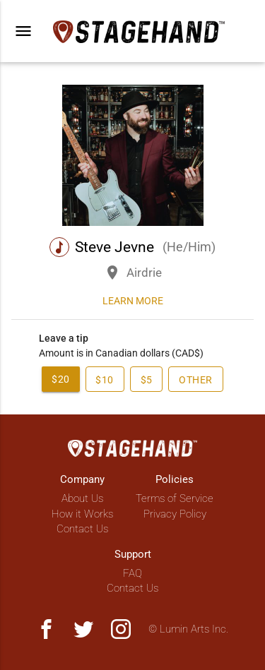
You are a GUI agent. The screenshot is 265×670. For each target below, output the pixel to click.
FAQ (132, 573)
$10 (104, 379)
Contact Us (82, 528)
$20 (61, 379)
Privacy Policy (174, 514)
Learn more (132, 300)
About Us (82, 498)
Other (196, 379)
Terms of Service (174, 498)
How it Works (82, 514)
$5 (147, 379)
